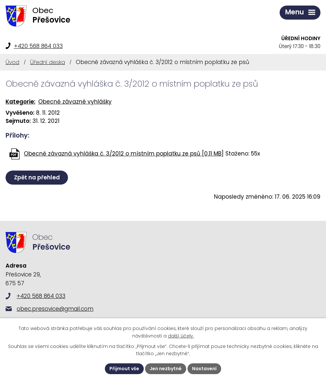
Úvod (12, 62)
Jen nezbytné (166, 368)
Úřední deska (47, 62)
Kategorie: (20, 102)
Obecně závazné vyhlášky (75, 102)
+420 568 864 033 (38, 46)
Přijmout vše (124, 368)
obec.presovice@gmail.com (55, 309)
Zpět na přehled (37, 177)
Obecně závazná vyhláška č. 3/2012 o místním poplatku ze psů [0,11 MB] (124, 153)
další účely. (181, 336)
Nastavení (204, 368)
